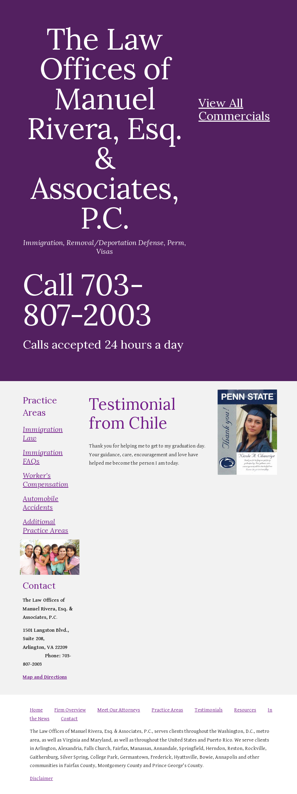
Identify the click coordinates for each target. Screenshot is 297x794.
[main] (104, 190)
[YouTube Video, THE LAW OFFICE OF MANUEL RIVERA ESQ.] (236, 56)
